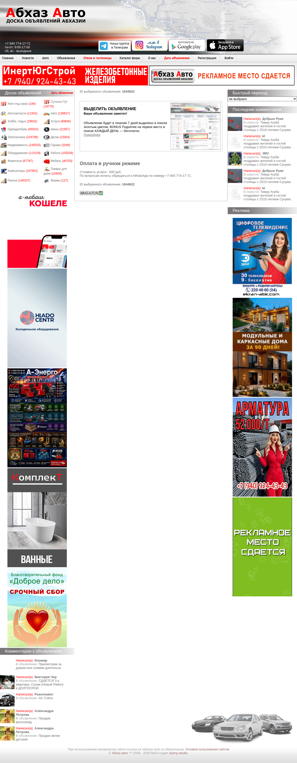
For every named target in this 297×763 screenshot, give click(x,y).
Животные (20, 161)
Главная (8, 58)
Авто (45, 58)
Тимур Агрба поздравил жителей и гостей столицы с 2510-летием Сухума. (268, 126)
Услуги (61, 121)
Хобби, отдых (22, 121)
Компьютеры (23, 171)
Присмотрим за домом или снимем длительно (38, 666)
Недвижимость (24, 145)
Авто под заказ (22, 103)
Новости (28, 58)
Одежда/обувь (23, 129)
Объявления (66, 58)
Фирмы (59, 180)
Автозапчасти (23, 113)
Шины (60, 129)
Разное (19, 180)
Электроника (23, 137)
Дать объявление (177, 58)
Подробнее (92, 135)
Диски (60, 137)
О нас (152, 58)
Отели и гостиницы (97, 58)
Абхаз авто (120, 753)
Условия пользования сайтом (207, 749)
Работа (62, 153)
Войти (228, 58)
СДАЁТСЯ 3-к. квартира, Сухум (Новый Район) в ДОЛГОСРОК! (39, 684)
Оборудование (24, 153)
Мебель (62, 161)
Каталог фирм (130, 58)
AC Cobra (46, 698)
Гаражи (60, 145)
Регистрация (207, 58)
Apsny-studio (178, 753)
